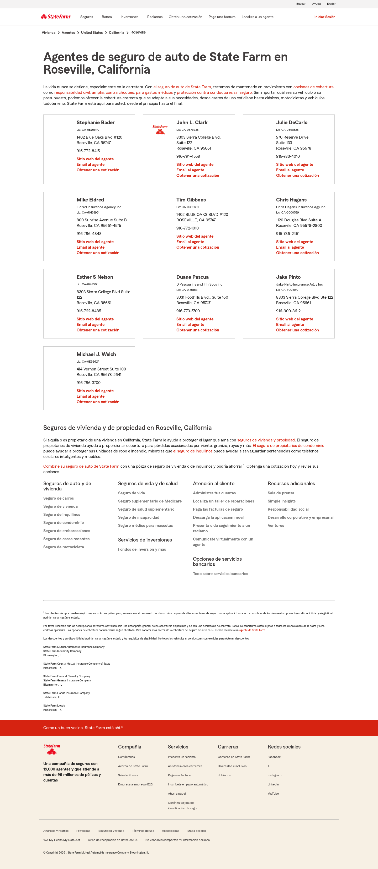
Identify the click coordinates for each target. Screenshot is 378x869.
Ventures (276, 525)
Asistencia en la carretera (185, 766)
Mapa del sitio (196, 830)
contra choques (120, 92)
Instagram (274, 775)
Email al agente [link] (90, 164)
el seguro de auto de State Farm (182, 87)
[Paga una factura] (222, 17)
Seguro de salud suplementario (146, 509)
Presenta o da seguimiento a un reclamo (221, 528)
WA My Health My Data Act (61, 839)
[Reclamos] (155, 17)
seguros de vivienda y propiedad (266, 440)
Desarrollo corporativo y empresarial (301, 517)
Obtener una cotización (98, 170)
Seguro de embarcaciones (66, 531)
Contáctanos (126, 756)
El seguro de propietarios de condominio (288, 446)
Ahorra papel (177, 793)
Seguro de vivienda (60, 506)
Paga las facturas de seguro (218, 509)
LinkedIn (273, 784)
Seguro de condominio (63, 523)
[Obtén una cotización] (185, 17)
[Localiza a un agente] (257, 17)
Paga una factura (179, 775)
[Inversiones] (129, 17)
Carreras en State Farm (234, 756)
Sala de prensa (281, 493)
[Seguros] (86, 17)
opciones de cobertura (313, 87)
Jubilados (224, 775)
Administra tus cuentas (214, 493)
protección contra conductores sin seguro (214, 92)
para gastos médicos (154, 92)
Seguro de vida (131, 493)
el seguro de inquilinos (192, 451)
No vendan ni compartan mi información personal (177, 839)
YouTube (273, 793)
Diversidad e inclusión (232, 766)
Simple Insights (282, 501)
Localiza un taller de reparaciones (223, 501)
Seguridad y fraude (111, 830)
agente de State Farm (252, 630)
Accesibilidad (171, 830)
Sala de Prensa (128, 775)
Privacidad (83, 830)
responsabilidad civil (72, 92)
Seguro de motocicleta (63, 547)
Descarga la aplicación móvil (218, 517)
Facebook (274, 756)
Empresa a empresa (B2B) (135, 784)
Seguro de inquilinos (61, 514)
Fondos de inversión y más (142, 549)
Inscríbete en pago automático (188, 784)
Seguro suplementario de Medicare (150, 501)
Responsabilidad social (288, 509)
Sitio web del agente (95, 159)
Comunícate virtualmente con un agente (223, 542)
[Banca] (106, 17)
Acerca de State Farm (133, 766)
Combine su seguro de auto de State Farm (81, 466)
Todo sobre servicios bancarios (220, 574)
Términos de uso (143, 830)
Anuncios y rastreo (56, 830)
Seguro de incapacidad (138, 517)
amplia (98, 92)
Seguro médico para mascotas (145, 525)
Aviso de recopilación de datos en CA (113, 839)
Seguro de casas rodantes (66, 539)
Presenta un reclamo (182, 756)
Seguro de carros (58, 498)
